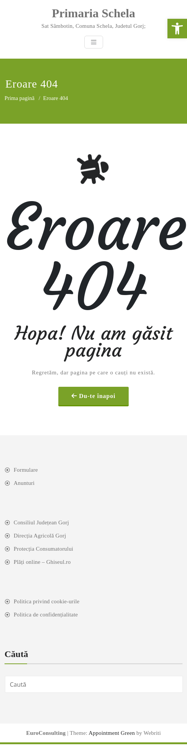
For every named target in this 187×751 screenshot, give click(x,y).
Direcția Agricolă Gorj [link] (40, 536)
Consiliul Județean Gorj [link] (41, 522)
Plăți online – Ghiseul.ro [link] (42, 562)
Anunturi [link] (24, 483)
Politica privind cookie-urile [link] (46, 601)
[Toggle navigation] (93, 42)
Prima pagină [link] (20, 98)
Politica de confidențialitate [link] (46, 615)
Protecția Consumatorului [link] (43, 549)
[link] (177, 28)
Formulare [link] (26, 470)
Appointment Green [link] (111, 733)
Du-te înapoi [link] (97, 396)
